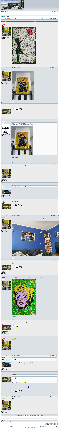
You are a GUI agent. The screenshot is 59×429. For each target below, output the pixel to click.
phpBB (27, 427)
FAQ (53, 11)
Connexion (2, 11)
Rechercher (56, 11)
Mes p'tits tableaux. (5, 16)
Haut (1, 102)
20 (53, 18)
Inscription (6, 11)
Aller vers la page (44, 18)
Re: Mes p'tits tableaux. (18, 67)
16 (50, 18)
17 (51, 18)
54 (55, 18)
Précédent (47, 18)
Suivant (57, 18)
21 (54, 18)
